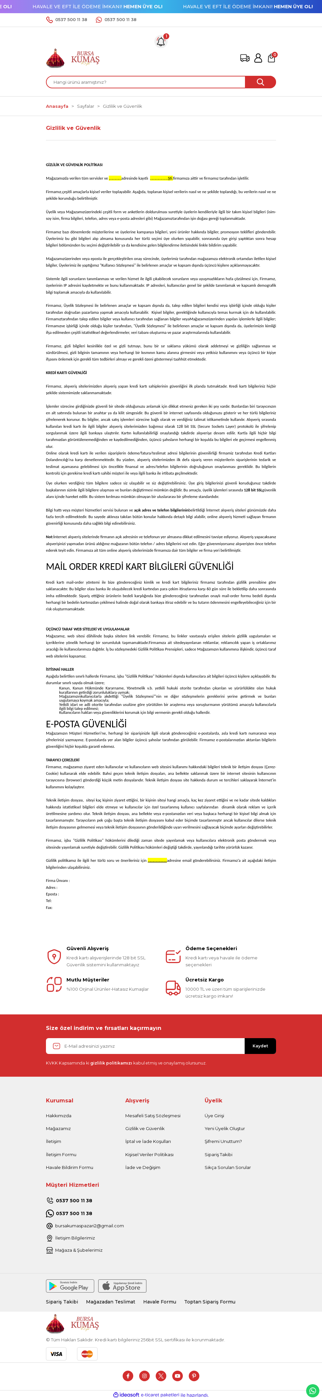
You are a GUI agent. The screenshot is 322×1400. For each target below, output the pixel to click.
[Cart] (271, 58)
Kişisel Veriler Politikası (149, 1154)
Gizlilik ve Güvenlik (145, 1128)
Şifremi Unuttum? (223, 1141)
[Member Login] (258, 58)
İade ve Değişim (142, 1167)
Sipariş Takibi (218, 1154)
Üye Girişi (214, 1115)
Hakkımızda (58, 1115)
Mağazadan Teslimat (112, 1302)
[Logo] (73, 57)
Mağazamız (58, 1128)
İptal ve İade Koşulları (148, 1141)
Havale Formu (161, 1302)
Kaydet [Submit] (260, 1045)
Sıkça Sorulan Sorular (228, 1167)
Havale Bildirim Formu (69, 1167)
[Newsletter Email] (161, 1046)
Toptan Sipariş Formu (213, 1302)
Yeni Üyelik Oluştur (225, 1128)
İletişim (53, 1141)
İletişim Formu (61, 1154)
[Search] (161, 82)
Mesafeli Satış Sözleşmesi (153, 1115)
